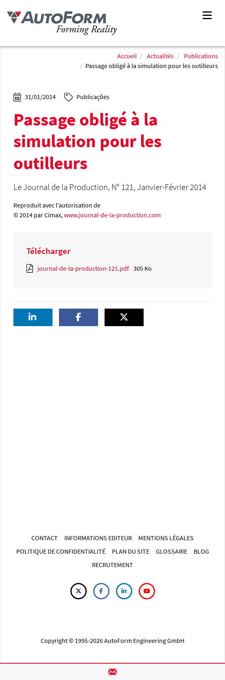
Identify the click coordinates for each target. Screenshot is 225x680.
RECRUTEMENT (112, 565)
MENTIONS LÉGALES (166, 538)
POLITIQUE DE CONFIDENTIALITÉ (60, 551)
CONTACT (44, 538)
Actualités (160, 56)
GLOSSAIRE (171, 551)
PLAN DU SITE (130, 551)
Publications (201, 56)
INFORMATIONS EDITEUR (98, 538)
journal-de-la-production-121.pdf (83, 268)
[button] (32, 317)
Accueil (127, 56)
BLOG (201, 551)
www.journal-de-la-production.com (112, 215)
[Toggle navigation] (207, 14)
